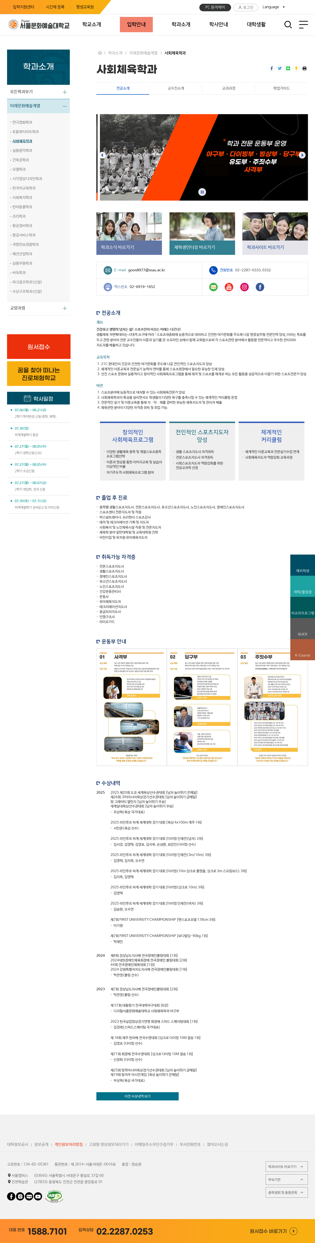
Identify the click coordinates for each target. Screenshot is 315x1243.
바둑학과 (19, 273)
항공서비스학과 (23, 235)
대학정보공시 (17, 1144)
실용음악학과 (22, 150)
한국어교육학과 (23, 188)
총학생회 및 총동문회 (286, 1192)
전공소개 (113, 88)
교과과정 (228, 88)
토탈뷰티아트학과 (25, 132)
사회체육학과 (22, 141)
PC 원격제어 (215, 7)
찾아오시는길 (217, 1144)
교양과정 (17, 308)
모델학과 (19, 169)
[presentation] (102, 155)
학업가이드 (281, 88)
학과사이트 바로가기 (286, 1166)
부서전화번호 (190, 1144)
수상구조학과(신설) (27, 291)
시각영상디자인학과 (27, 179)
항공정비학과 (22, 226)
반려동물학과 (22, 207)
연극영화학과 (22, 122)
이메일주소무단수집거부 (154, 1144)
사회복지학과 (22, 197)
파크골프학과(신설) (27, 282)
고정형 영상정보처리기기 (109, 1144)
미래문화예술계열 (25, 106)
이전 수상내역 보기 (137, 1096)
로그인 (246, 7)
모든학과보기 (21, 91)
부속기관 (286, 1179)
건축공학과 (20, 160)
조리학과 (19, 216)
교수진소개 (176, 88)
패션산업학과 (22, 254)
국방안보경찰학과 (25, 244)
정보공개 (41, 1144)
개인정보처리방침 (69, 1144)
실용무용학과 (22, 263)
